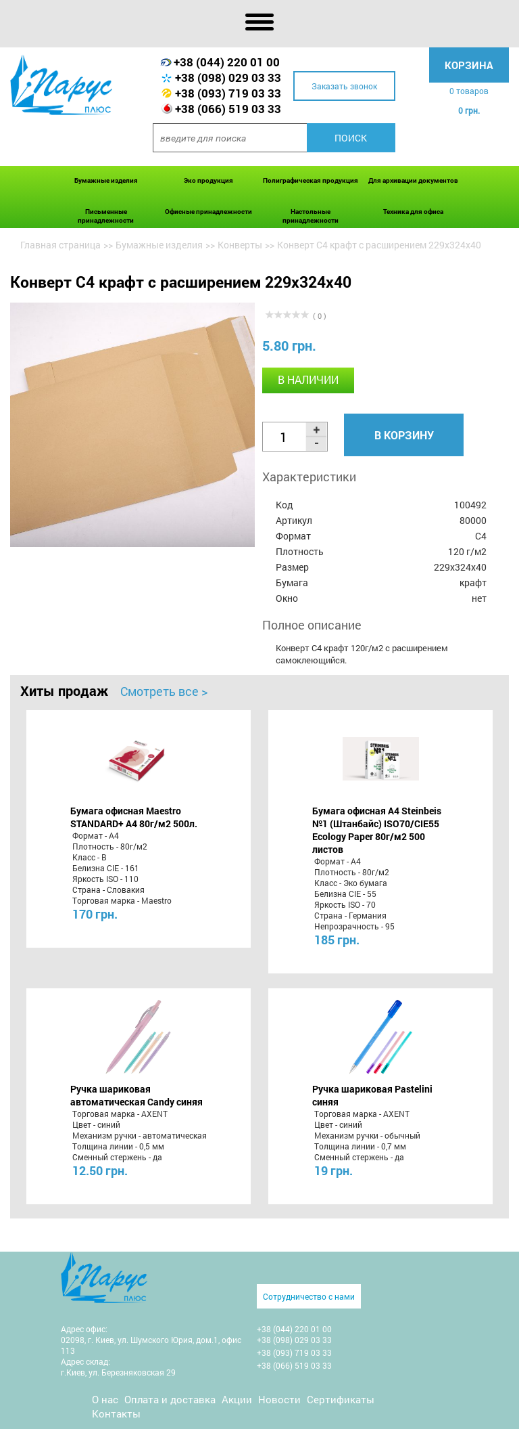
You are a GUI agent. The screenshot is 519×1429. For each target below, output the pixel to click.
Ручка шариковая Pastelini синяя (372, 1095)
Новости (279, 1399)
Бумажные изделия (106, 180)
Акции (237, 1399)
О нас (105, 1399)
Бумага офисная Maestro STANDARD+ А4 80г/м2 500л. (133, 817)
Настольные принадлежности (310, 216)
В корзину (404, 435)
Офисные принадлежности (208, 211)
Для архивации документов (413, 180)
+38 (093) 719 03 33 (228, 93)
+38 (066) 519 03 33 (228, 108)
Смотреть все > (163, 691)
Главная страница (60, 244)
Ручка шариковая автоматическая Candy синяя (136, 1095)
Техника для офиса (413, 211)
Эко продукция (208, 180)
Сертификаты (340, 1399)
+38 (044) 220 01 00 (227, 62)
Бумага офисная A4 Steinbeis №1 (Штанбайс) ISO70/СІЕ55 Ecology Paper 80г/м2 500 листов (376, 830)
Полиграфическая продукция (310, 180)
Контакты (116, 1413)
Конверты (240, 244)
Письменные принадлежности (106, 216)
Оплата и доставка (170, 1399)
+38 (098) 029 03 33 (228, 77)
